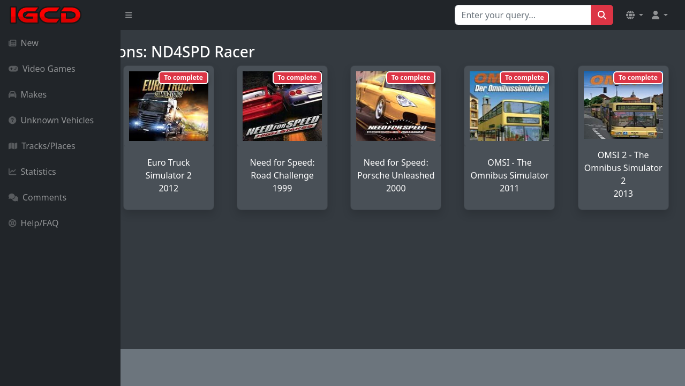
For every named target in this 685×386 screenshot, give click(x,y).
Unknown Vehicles (51, 120)
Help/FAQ (34, 223)
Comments (37, 197)
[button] (635, 15)
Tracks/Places (42, 146)
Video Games (42, 69)
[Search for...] (523, 15)
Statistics (32, 171)
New (24, 43)
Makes (28, 94)
